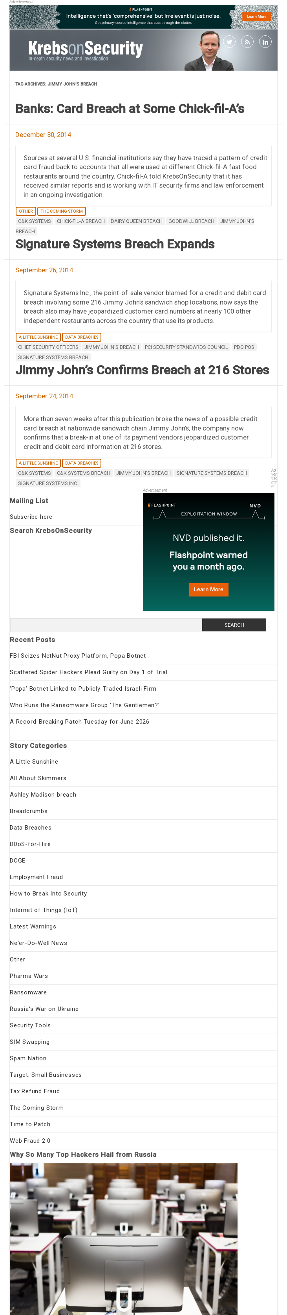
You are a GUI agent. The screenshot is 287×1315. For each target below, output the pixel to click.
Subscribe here (31, 516)
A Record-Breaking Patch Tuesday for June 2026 (80, 721)
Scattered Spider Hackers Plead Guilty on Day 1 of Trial (89, 672)
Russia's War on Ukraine (44, 1008)
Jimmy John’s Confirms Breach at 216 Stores (142, 370)
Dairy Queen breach (137, 221)
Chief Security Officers (48, 347)
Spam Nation (28, 1058)
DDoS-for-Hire (30, 844)
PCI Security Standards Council (186, 347)
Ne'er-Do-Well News (38, 943)
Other (26, 211)
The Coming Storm (61, 211)
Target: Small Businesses (46, 1074)
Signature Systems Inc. (48, 483)
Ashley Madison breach (43, 794)
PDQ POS (244, 347)
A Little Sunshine (38, 337)
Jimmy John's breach (111, 347)
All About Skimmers (38, 778)
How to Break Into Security (48, 893)
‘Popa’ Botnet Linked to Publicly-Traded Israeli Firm (83, 688)
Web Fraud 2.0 (30, 1140)
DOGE (18, 860)
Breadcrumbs (29, 811)
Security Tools (30, 1025)
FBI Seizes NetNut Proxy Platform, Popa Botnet (78, 655)
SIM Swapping (30, 1041)
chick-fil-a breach (81, 221)
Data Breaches (81, 337)
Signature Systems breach (53, 357)
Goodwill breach (191, 221)
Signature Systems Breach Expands (114, 244)
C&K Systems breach (83, 473)
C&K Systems (34, 221)
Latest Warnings (33, 926)
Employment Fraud (36, 877)
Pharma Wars (29, 975)
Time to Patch (30, 1124)
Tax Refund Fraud (35, 1091)
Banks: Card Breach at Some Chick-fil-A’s (129, 108)
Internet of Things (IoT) (44, 910)
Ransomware (28, 992)
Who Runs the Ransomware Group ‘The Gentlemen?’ (85, 705)
